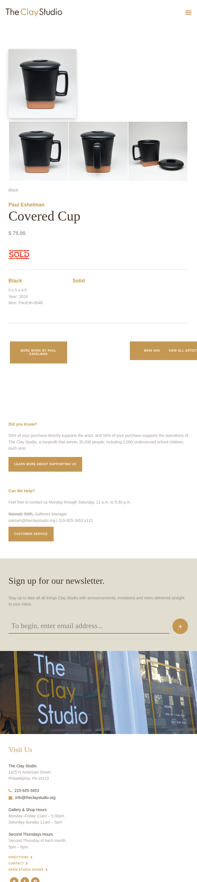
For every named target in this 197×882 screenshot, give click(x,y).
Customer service (31, 533)
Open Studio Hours (26, 869)
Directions (18, 857)
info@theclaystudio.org (32, 797)
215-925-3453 (23, 790)
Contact (16, 863)
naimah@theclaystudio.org (31, 520)
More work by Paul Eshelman (38, 352)
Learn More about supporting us (45, 464)
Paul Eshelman (26, 205)
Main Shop (153, 350)
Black (15, 281)
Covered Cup (7, 26)
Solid (79, 281)
